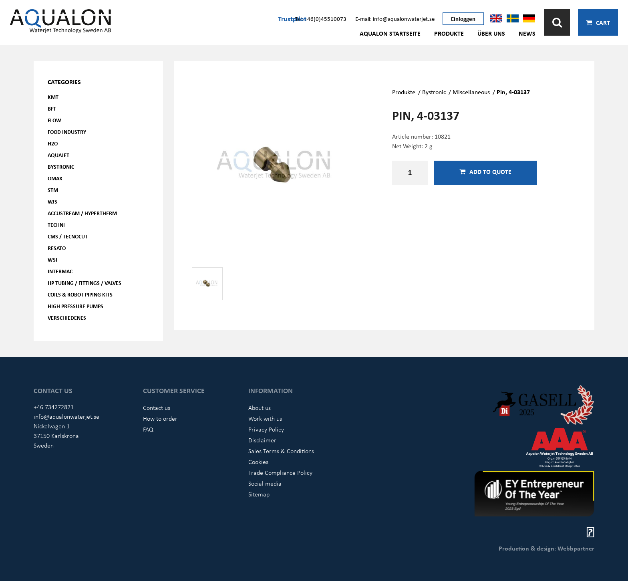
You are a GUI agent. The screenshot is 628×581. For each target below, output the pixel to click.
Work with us (265, 418)
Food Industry (67, 131)
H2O (53, 143)
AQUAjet (58, 155)
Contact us (156, 407)
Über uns (491, 33)
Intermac (60, 271)
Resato (57, 248)
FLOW (54, 120)
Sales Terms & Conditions (281, 450)
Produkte (449, 33)
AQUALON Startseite (390, 33)
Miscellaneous (471, 91)
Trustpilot (292, 18)
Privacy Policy (266, 429)
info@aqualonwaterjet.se (66, 416)
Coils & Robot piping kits (80, 294)
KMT (53, 97)
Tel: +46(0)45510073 (320, 18)
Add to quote (485, 171)
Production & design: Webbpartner (546, 548)
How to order (160, 418)
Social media (265, 483)
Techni (56, 224)
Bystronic (61, 166)
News (527, 33)
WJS (52, 201)
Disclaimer (262, 440)
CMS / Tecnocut (68, 236)
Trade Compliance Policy (280, 472)
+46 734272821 (54, 406)
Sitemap (259, 494)
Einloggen (463, 18)
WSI (52, 259)
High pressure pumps (75, 306)
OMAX (55, 178)
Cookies (258, 461)
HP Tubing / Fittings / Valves (84, 282)
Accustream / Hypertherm (82, 213)
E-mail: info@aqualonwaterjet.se (395, 18)
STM (53, 190)
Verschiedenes (67, 317)
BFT (52, 108)
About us (259, 407)
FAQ (148, 429)
